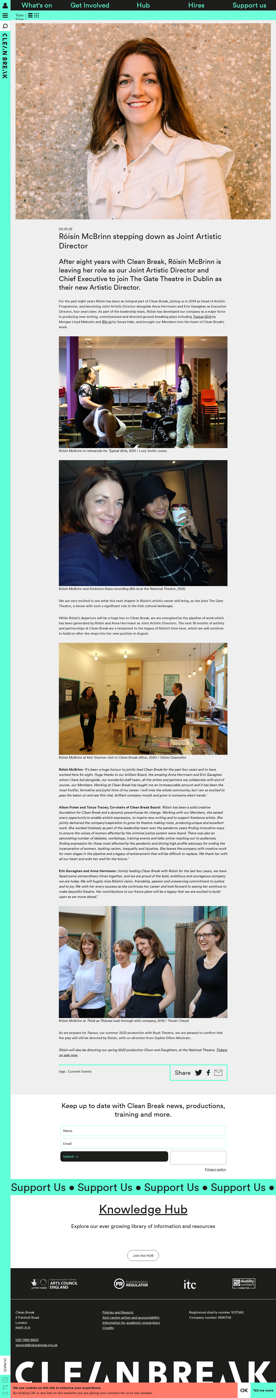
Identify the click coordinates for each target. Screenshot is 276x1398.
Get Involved (90, 5)
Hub (143, 5)
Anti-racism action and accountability (131, 1317)
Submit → (70, 1156)
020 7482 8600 (27, 1340)
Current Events (80, 1071)
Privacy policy (215, 1169)
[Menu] (5, 15)
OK (244, 1390)
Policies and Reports (117, 1312)
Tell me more (263, 1390)
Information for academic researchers (131, 1322)
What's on (37, 5)
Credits (108, 1328)
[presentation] (198, 1157)
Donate (5, 1365)
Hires (196, 5)
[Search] (5, 26)
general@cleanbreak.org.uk (36, 1345)
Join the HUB (143, 1255)
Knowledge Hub (143, 1209)
